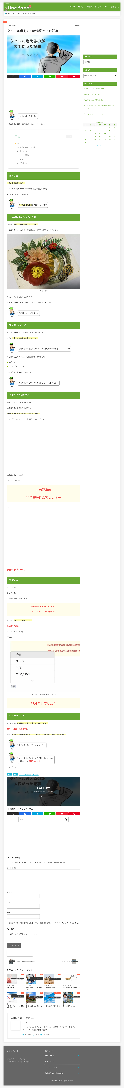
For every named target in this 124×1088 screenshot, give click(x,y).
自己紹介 (72, 7)
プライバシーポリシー (102, 7)
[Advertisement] (43, 94)
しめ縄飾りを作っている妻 (26, 147)
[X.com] (43, 795)
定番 (16, 774)
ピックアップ (49, 1061)
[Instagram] (44, 1035)
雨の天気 (20, 143)
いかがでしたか (22, 163)
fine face (58, 1080)
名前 (9, 892)
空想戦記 (90, 7)
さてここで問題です (24, 155)
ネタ (12, 13)
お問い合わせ (115, 7)
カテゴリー (81, 7)
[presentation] (20, 953)
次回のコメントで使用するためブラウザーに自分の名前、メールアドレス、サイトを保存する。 (44, 923)
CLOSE (69, 136)
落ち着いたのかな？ (24, 151)
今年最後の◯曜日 (26, 774)
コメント (11, 868)
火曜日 (36, 774)
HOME (8, 13)
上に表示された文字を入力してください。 (22, 934)
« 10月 (99, 145)
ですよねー (21, 159)
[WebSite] (26, 1035)
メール (10, 902)
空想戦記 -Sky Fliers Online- (54, 1073)
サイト (9, 913)
